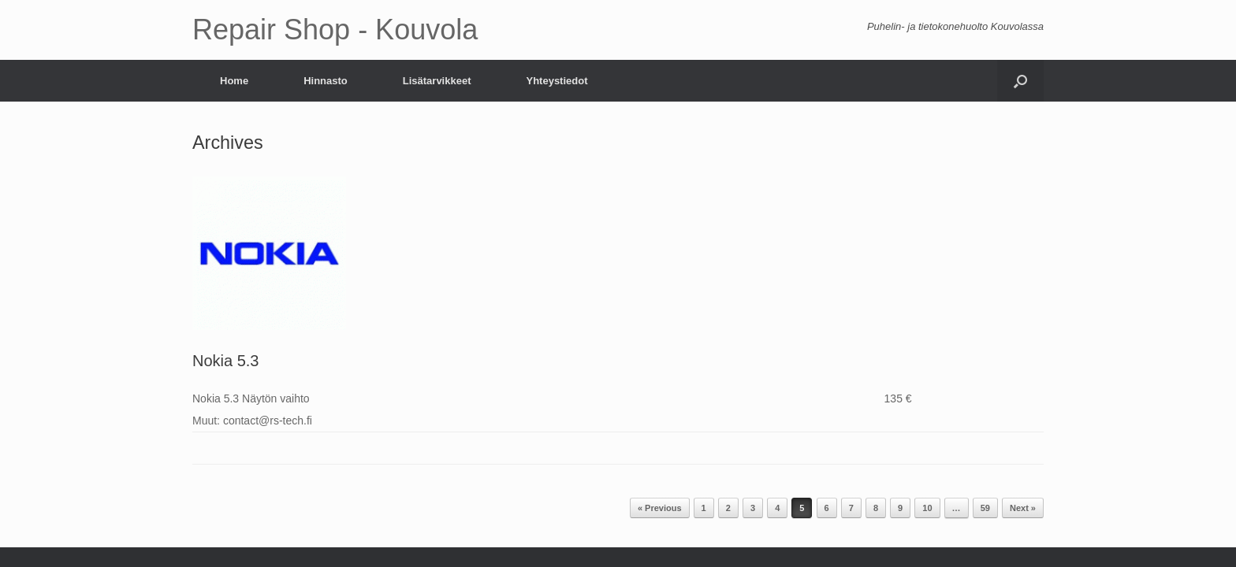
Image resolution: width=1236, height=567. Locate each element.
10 (927, 508)
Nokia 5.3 (225, 360)
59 (985, 508)
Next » (1023, 508)
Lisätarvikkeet (437, 81)
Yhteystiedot (556, 81)
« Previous (660, 508)
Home (234, 81)
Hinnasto (325, 81)
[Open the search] (1020, 81)
